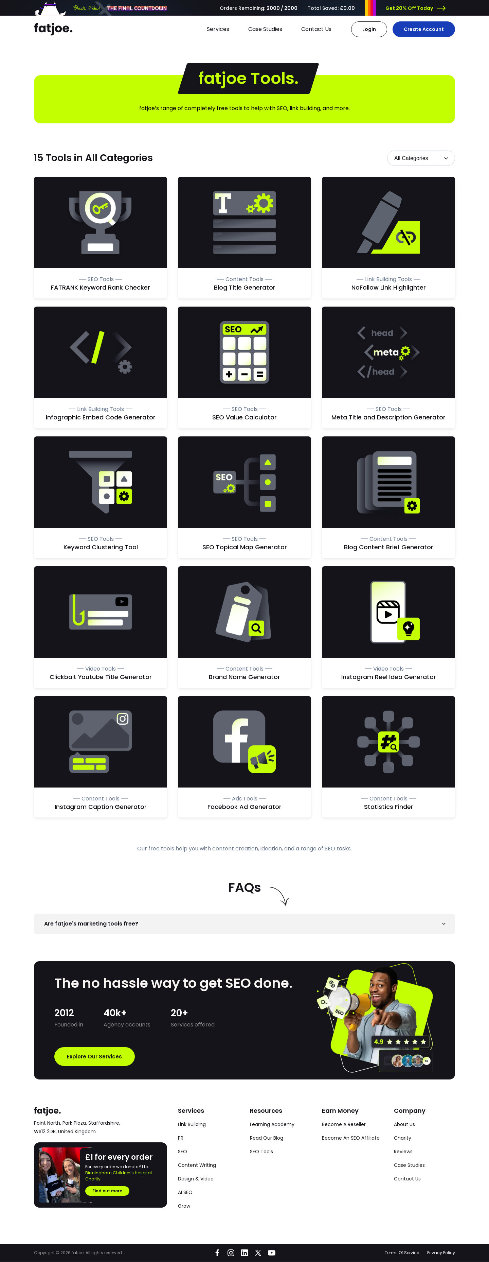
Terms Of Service (402, 1253)
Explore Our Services (96, 1057)
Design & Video (196, 1179)
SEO (182, 1151)
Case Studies (265, 29)
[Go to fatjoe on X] (258, 1253)
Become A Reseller (344, 1124)
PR (180, 1138)
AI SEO (185, 1192)
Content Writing (197, 1165)
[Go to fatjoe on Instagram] (231, 1253)
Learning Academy (272, 1124)
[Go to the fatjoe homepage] (53, 29)
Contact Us (316, 29)
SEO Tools (261, 1151)
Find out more (107, 1191)
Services (218, 29)
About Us (404, 1124)
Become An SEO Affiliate (351, 1138)
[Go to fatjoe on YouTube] (272, 1253)
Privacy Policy (441, 1253)
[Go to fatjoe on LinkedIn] (244, 1253)
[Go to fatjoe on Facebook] (217, 1253)
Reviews (403, 1151)
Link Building (192, 1124)
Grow (184, 1206)
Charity (402, 1138)
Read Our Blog (266, 1138)
